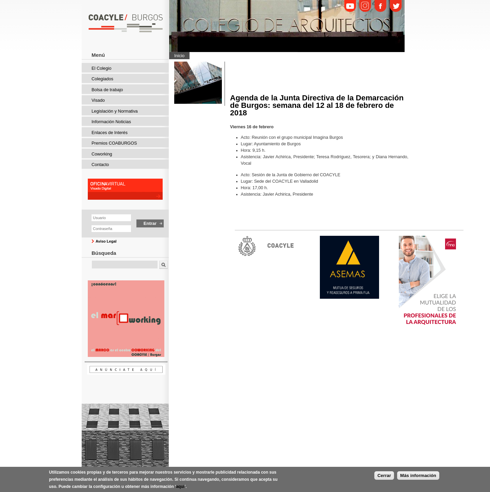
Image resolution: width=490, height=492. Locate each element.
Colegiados (102, 78)
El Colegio (101, 68)
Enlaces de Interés (110, 132)
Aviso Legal (106, 241)
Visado (98, 100)
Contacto (100, 164)
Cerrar (384, 476)
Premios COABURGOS (114, 143)
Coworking (102, 154)
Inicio (179, 55)
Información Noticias (111, 121)
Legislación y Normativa (115, 111)
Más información (418, 476)
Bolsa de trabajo (107, 89)
